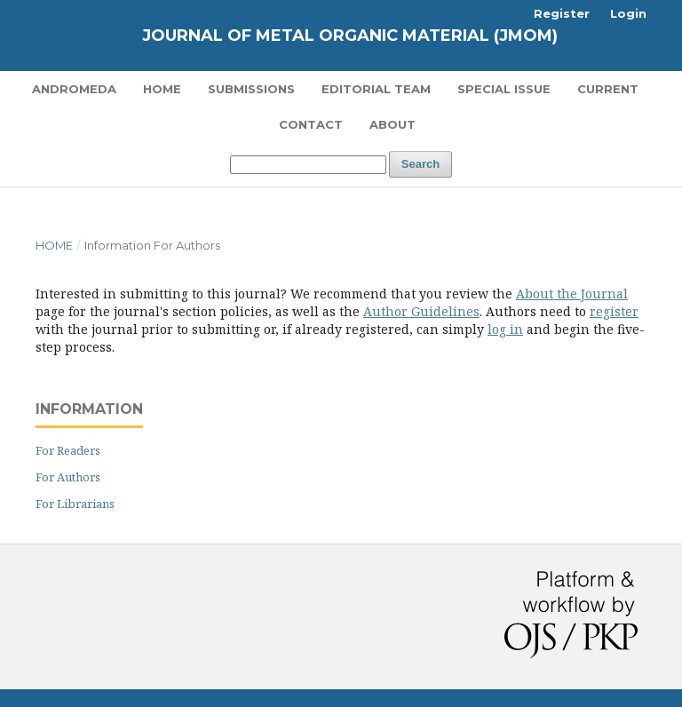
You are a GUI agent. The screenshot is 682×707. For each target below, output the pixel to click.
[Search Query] (308, 164)
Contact (311, 124)
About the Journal (572, 293)
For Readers (68, 450)
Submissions (251, 89)
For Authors (68, 477)
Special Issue (504, 89)
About (392, 124)
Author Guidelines (421, 311)
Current (607, 89)
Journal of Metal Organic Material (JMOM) (350, 35)
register (614, 311)
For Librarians (75, 504)
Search (420, 164)
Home (162, 89)
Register (562, 13)
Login (628, 13)
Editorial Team (376, 89)
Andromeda (74, 89)
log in (505, 329)
